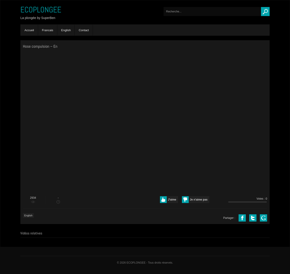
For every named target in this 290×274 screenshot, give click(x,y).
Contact (84, 30)
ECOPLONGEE (40, 10)
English (66, 30)
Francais (47, 30)
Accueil (29, 30)
